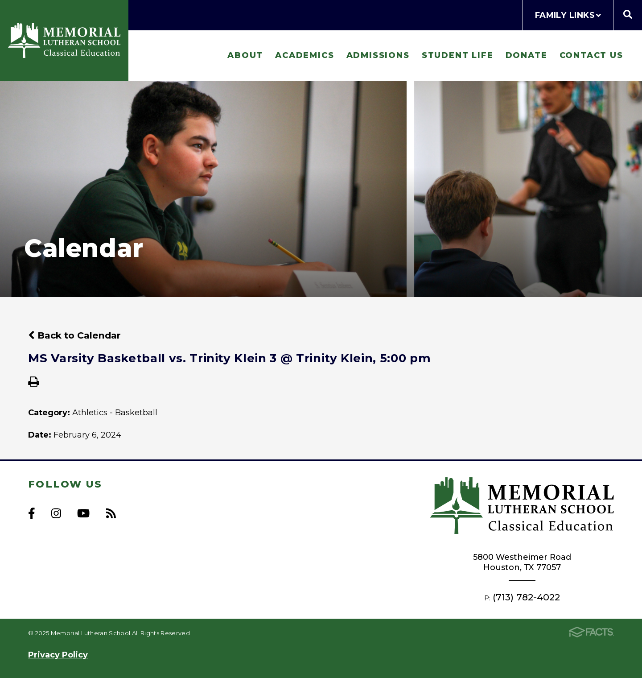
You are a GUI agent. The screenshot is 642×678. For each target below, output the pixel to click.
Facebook (31, 513)
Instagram (56, 513)
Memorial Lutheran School (64, 40)
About (245, 55)
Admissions (378, 55)
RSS (111, 513)
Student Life (458, 55)
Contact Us (591, 55)
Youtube (83, 513)
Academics (304, 55)
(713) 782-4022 (526, 597)
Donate (526, 55)
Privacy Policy (58, 654)
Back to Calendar (74, 335)
